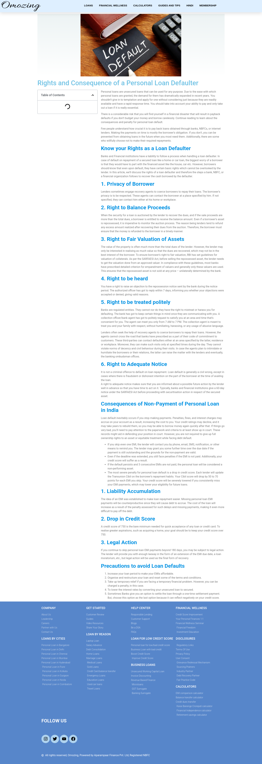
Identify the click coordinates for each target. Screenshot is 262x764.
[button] (92, 95)
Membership (208, 5)
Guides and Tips (169, 5)
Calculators (142, 5)
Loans (88, 5)
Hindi (189, 5)
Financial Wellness (113, 5)
